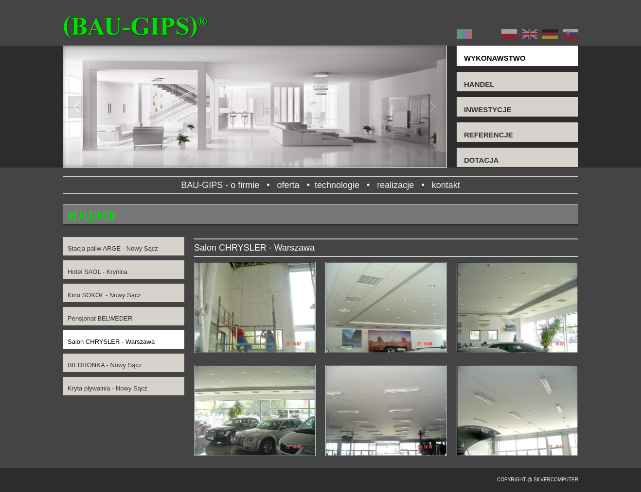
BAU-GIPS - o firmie (217, 185)
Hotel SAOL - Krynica (97, 271)
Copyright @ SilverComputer (537, 479)
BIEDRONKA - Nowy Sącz (105, 365)
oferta (288, 185)
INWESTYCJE (488, 109)
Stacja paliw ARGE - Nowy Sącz (113, 248)
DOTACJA (481, 160)
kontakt (448, 185)
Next (432, 107)
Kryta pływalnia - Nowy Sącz (107, 388)
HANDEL (479, 84)
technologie (337, 185)
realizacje (395, 185)
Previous (77, 107)
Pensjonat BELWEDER (100, 318)
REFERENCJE (488, 135)
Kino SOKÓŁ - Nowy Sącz (104, 295)
